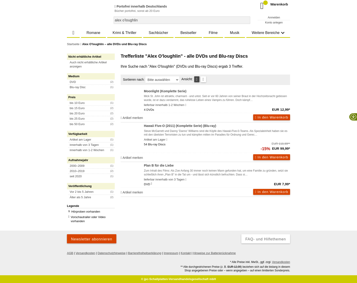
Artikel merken (132, 118)
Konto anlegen (274, 22)
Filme (213, 33)
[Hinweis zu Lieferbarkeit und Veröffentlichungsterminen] (185, 105)
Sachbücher (158, 33)
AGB (70, 253)
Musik (235, 33)
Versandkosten (85, 253)
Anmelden (274, 17)
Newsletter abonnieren (91, 239)
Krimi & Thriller (124, 33)
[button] (93, 64)
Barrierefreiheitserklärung (144, 253)
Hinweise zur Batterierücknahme (214, 253)
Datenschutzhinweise (112, 253)
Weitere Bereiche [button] (268, 33)
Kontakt (186, 253)
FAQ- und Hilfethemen (265, 239)
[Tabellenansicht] (196, 79)
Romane (93, 33)
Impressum (171, 253)
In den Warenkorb (271, 117)
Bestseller (188, 33)
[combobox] (182, 20)
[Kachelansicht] (203, 79)
